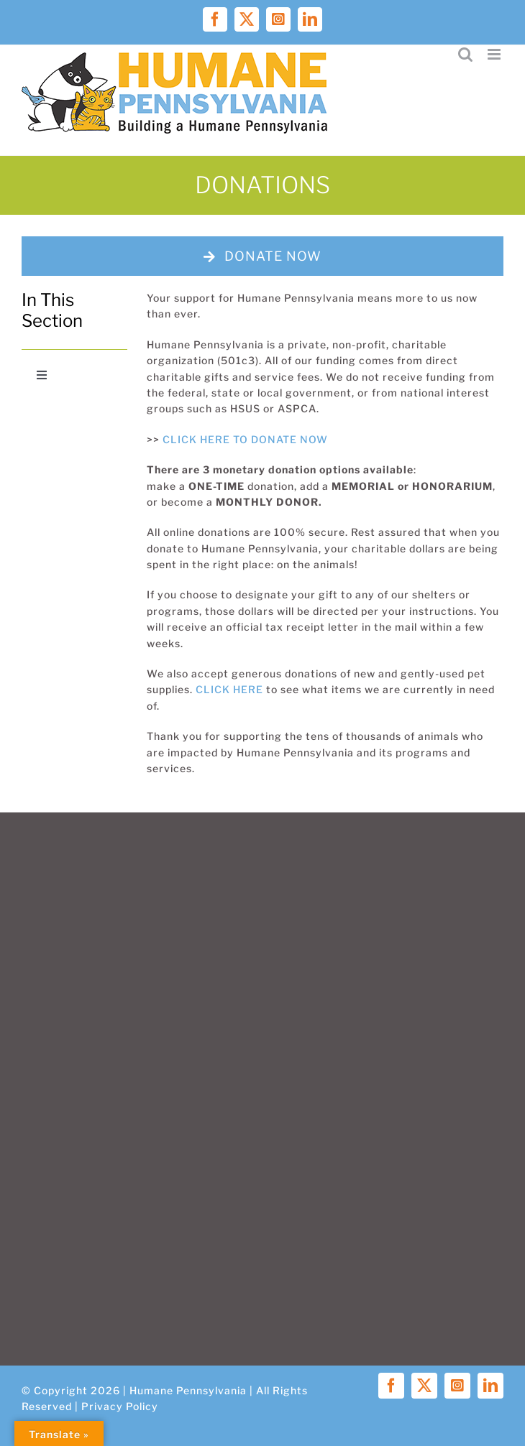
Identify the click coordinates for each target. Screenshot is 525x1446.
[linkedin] (490, 1386)
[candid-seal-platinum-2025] (74, 415)
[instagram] (457, 1386)
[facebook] (391, 1386)
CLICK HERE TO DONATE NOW (245, 439)
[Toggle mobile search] (465, 54)
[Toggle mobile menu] (495, 54)
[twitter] (424, 1386)
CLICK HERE (229, 689)
